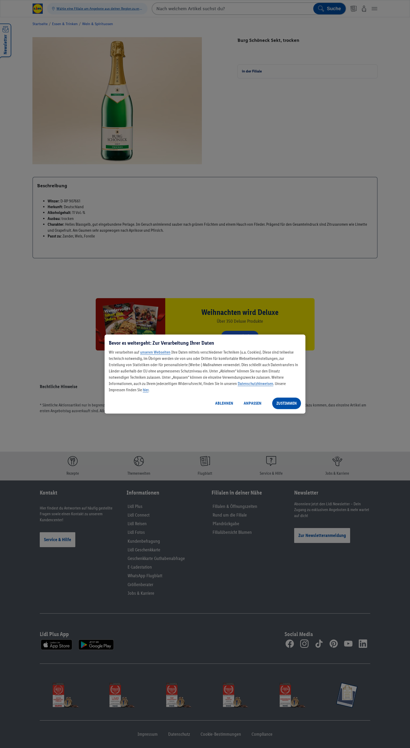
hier (146, 389)
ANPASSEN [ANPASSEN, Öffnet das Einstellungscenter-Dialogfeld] (252, 403)
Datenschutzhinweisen (255, 383)
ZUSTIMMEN (286, 403)
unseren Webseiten (155, 352)
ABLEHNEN (224, 403)
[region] (205, 374)
